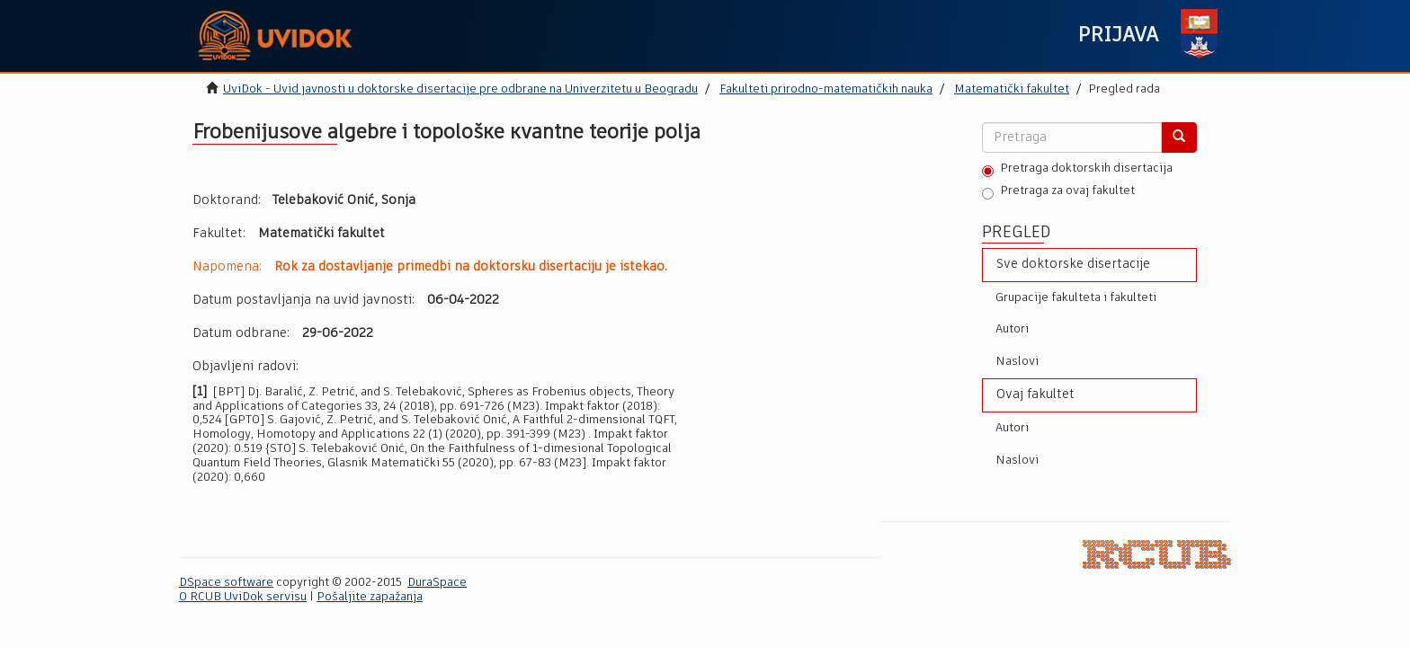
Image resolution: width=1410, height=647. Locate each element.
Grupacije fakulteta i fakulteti (1075, 298)
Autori (1012, 329)
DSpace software (226, 583)
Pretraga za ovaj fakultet (1058, 192)
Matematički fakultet (1011, 89)
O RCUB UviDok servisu (243, 597)
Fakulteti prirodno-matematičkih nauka (826, 89)
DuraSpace (437, 583)
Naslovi (1017, 362)
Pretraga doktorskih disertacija (1077, 170)
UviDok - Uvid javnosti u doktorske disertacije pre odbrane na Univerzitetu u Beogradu (460, 89)
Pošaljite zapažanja (370, 597)
